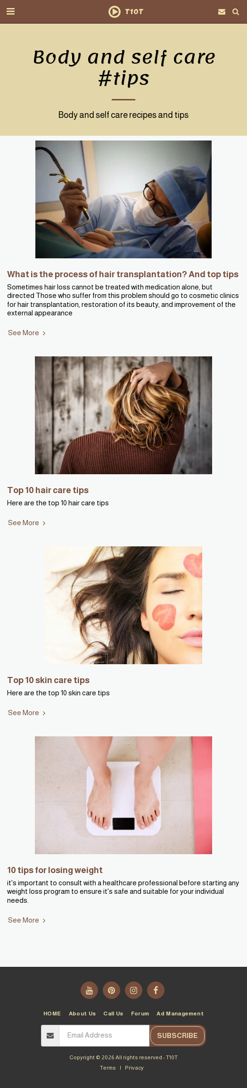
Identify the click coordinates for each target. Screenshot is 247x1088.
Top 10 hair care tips (48, 490)
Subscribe (177, 1035)
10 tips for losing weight (55, 870)
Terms (108, 1067)
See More (28, 333)
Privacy (134, 1067)
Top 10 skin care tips (48, 680)
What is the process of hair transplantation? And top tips (123, 274)
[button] (10, 11)
